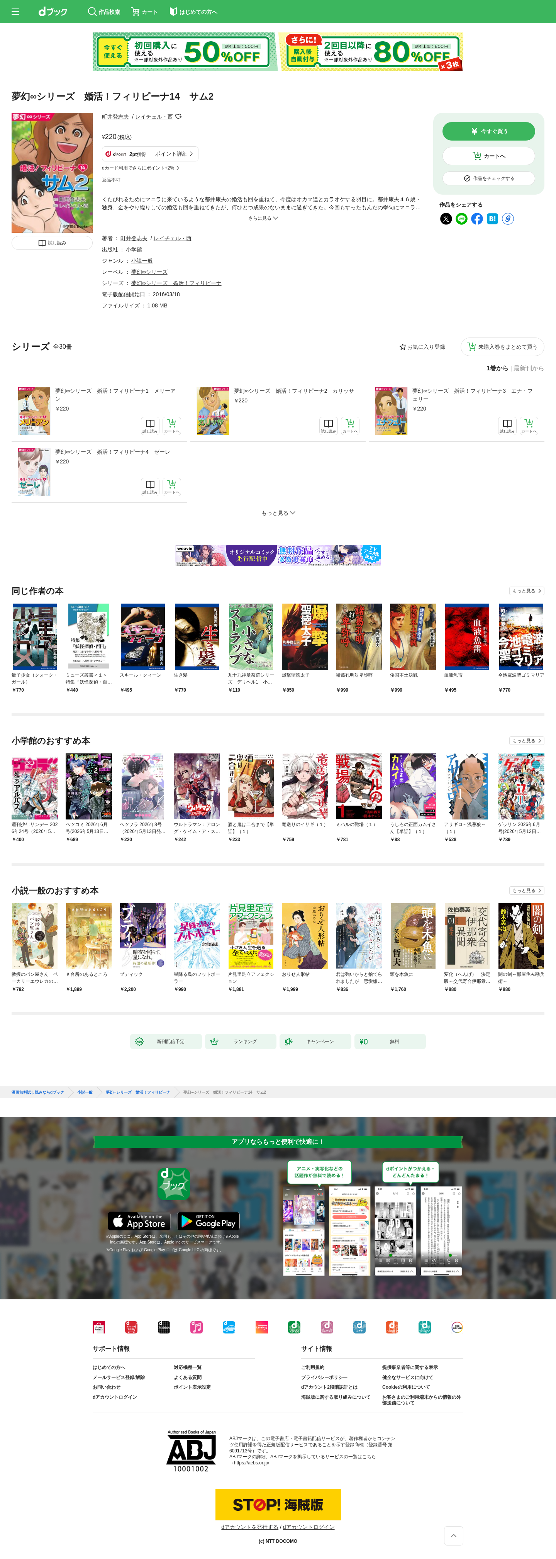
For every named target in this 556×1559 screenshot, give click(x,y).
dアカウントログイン (115, 1397)
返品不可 (111, 180)
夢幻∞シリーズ (149, 272)
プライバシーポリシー (324, 1377)
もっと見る (524, 591)
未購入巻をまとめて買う (508, 347)
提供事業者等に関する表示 (410, 1367)
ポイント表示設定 (192, 1387)
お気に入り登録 (426, 347)
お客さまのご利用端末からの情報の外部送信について (421, 1400)
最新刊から (529, 368)
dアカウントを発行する (249, 1527)
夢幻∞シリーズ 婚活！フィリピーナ (176, 283)
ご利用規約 (312, 1367)
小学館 (134, 249)
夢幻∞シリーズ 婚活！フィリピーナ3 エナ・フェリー (472, 395)
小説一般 (142, 261)
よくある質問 (188, 1377)
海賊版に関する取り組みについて (336, 1397)
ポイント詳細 (171, 154)
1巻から (497, 368)
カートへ (494, 156)
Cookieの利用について (406, 1387)
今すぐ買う (494, 131)
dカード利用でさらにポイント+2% (138, 168)
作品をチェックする (494, 178)
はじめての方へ (109, 1367)
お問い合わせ (106, 1387)
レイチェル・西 (154, 117)
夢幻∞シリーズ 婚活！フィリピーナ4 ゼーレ (112, 452)
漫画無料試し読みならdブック (38, 1092)
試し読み (57, 243)
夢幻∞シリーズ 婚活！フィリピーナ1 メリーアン (115, 395)
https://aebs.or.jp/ (251, 1463)
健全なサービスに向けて (407, 1377)
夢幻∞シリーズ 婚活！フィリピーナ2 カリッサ (294, 391)
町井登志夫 (115, 117)
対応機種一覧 (188, 1367)
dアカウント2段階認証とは (329, 1387)
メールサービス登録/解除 (119, 1377)
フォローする (178, 116)
